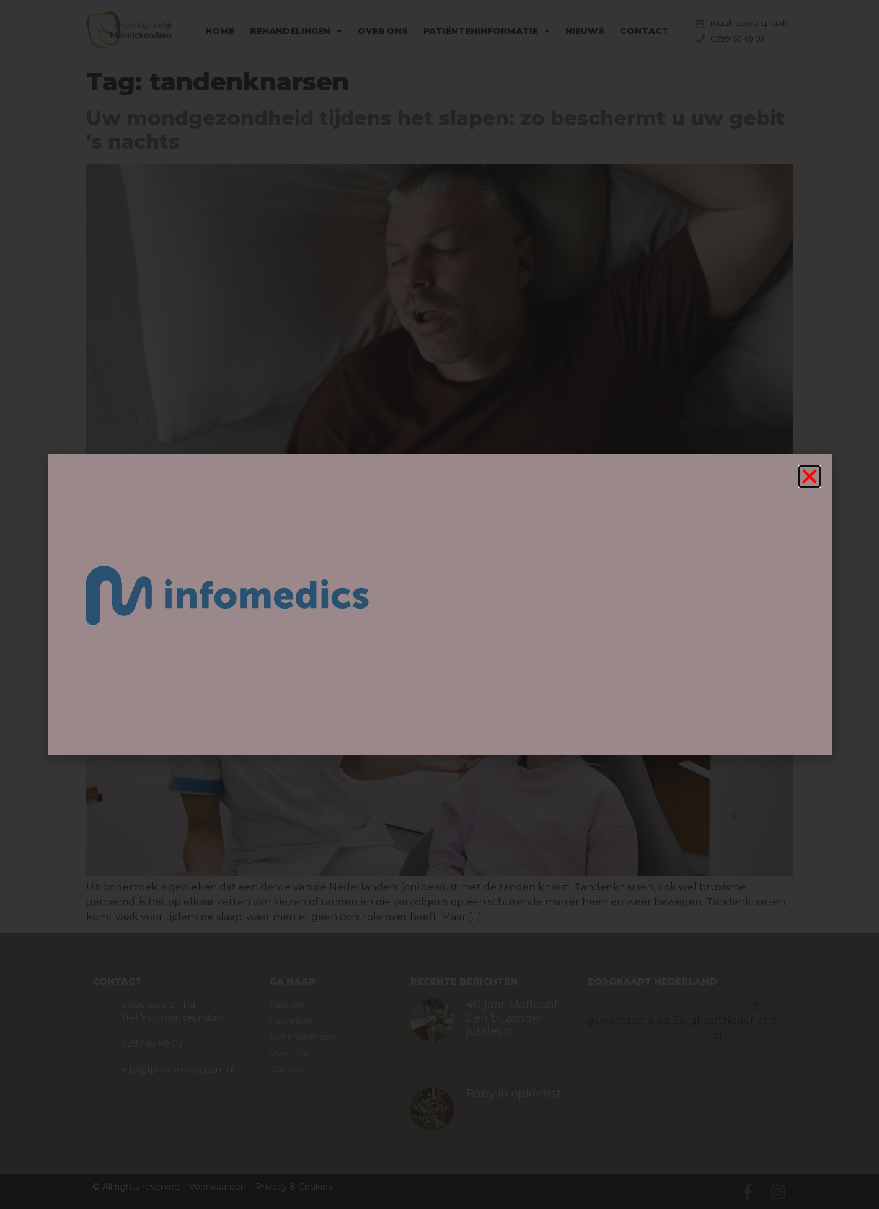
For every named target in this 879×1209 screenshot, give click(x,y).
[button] (809, 476)
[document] (439, 604)
